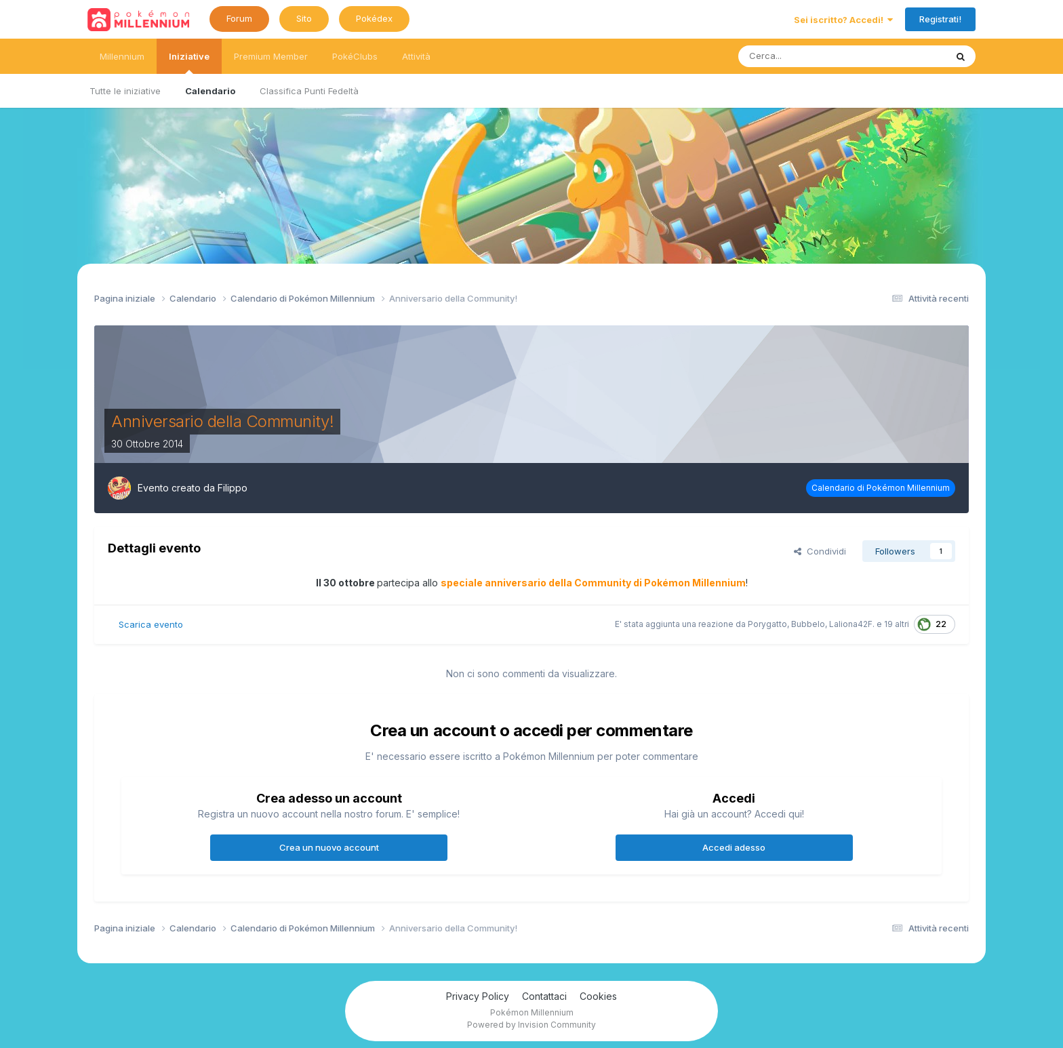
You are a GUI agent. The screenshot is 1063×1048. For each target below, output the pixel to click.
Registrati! (940, 19)
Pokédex (374, 18)
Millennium (122, 56)
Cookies (598, 996)
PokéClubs (355, 56)
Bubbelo (808, 624)
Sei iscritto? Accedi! (843, 19)
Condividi (820, 551)
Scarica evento (151, 624)
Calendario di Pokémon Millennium (880, 488)
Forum (239, 18)
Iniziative (189, 62)
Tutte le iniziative (125, 90)
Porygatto (767, 624)
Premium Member (271, 56)
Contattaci (544, 996)
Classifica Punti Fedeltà (309, 90)
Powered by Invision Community (531, 1025)
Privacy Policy (477, 996)
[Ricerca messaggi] (807, 56)
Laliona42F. (852, 624)
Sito (304, 18)
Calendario (210, 90)
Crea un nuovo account (329, 847)
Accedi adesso (733, 847)
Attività (416, 56)
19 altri (896, 624)
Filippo (232, 487)
